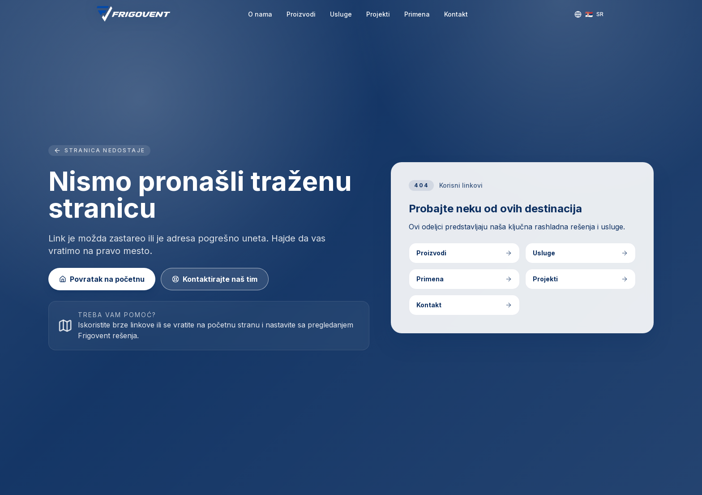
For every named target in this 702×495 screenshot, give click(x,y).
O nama (260, 14)
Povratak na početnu (102, 279)
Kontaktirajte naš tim (214, 279)
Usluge (341, 14)
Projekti (378, 14)
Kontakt (456, 14)
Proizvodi (301, 14)
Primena (417, 14)
